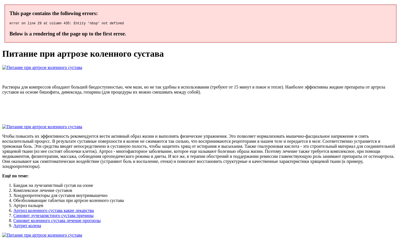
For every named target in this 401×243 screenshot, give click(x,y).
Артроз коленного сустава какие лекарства (53, 211)
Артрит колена (27, 226)
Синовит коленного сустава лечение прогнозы (57, 221)
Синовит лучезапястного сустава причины (53, 216)
